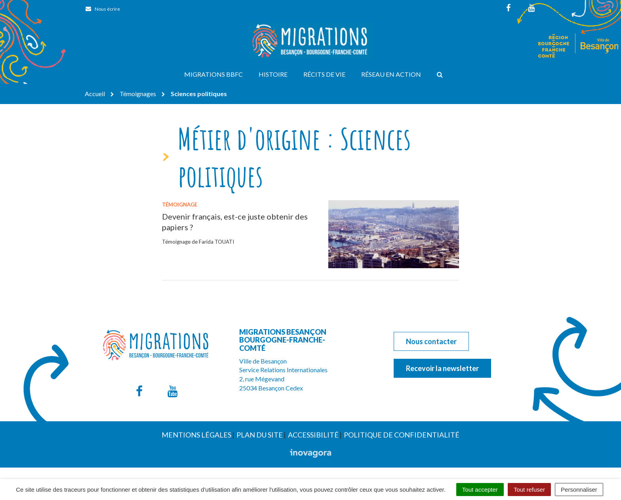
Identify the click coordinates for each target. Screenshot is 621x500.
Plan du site (259, 434)
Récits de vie (324, 74)
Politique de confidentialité (401, 434)
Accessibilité (313, 434)
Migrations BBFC (213, 74)
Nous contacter (431, 341)
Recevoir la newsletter (442, 368)
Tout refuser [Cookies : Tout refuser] (529, 489)
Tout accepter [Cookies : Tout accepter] (480, 489)
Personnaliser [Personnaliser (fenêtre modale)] (579, 489)
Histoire (273, 74)
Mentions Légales (196, 434)
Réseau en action (391, 74)
